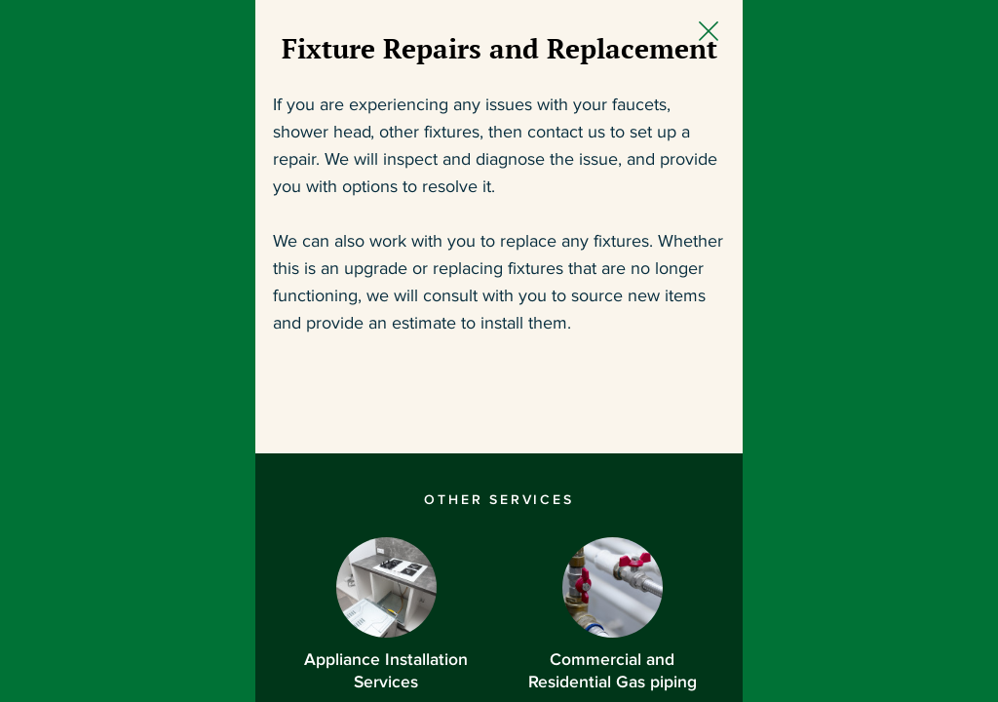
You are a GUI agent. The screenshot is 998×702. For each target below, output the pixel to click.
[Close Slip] (904, 54)
